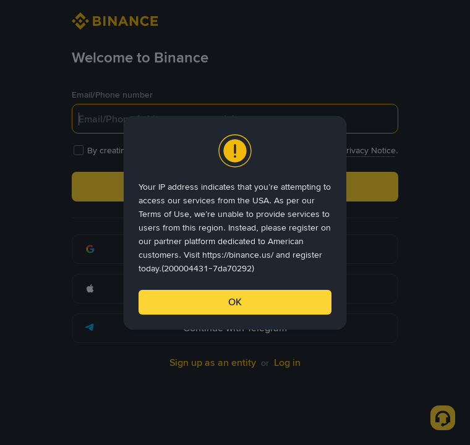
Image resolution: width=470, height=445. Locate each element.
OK (235, 301)
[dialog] (235, 222)
